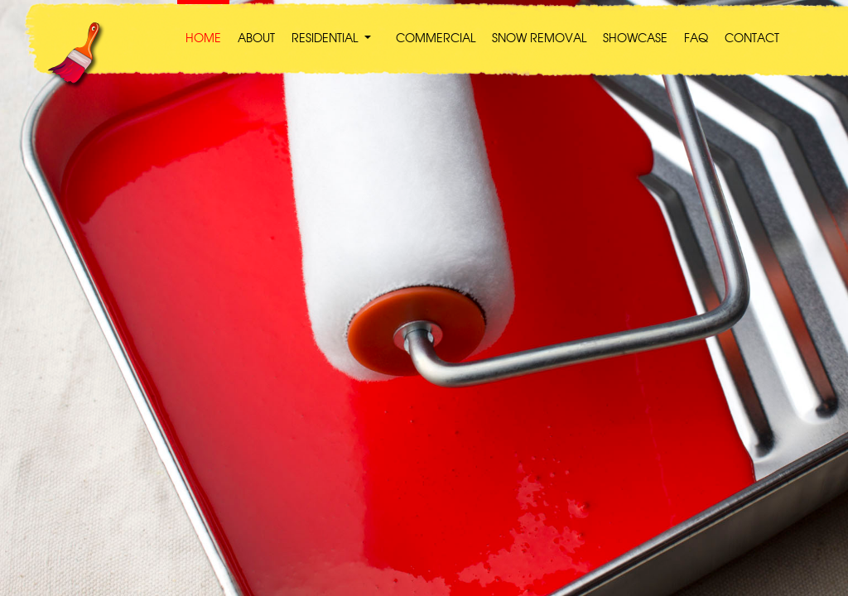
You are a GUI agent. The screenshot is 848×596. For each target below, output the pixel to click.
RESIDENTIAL (325, 39)
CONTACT (752, 39)
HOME (203, 39)
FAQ (696, 39)
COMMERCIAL (435, 39)
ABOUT (256, 39)
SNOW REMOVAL (539, 39)
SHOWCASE (635, 39)
